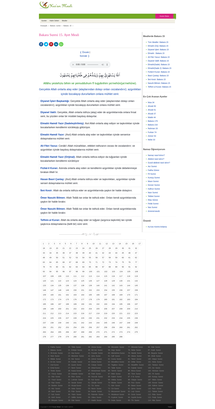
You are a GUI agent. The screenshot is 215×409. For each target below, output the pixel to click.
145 (136, 285)
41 (96, 253)
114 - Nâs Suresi (154, 400)
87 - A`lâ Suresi (134, 377)
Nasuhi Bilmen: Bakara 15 (159, 83)
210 (136, 309)
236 (136, 318)
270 (98, 332)
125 (82, 281)
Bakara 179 (153, 121)
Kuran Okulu (164, 16)
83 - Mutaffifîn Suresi (136, 365)
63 (44, 262)
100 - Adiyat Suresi (155, 359)
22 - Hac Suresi (74, 353)
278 (59, 337)
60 (123, 257)
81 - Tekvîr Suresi (134, 359)
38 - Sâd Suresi (74, 400)
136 (67, 285)
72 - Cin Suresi (113, 389)
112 (82, 276)
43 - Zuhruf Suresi (95, 359)
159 (44, 295)
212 (52, 313)
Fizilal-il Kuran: (49, 168)
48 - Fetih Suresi (94, 374)
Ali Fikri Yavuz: (49, 145)
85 (90, 267)
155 (113, 290)
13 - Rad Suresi (54, 383)
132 (136, 281)
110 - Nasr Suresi (154, 389)
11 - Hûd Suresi (54, 377)
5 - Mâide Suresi (54, 359)
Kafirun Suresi (154, 189)
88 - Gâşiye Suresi (135, 380)
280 (75, 337)
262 (136, 327)
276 (44, 337)
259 (113, 327)
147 (52, 290)
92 (136, 267)
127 (98, 281)
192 (98, 304)
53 (77, 257)
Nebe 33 (151, 140)
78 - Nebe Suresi (134, 350)
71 (96, 262)
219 (105, 313)
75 (123, 262)
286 (120, 337)
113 (90, 276)
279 (67, 337)
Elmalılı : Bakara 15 (156, 53)
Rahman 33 (153, 128)
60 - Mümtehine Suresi (116, 353)
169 (120, 295)
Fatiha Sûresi (153, 170)
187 (59, 304)
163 (75, 295)
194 (113, 304)
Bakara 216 (153, 125)
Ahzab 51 (152, 110)
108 (52, 276)
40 (90, 253)
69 (83, 262)
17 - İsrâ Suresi (54, 394)
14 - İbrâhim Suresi (55, 386)
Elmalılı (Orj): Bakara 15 (158, 46)
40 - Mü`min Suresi (95, 350)
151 (82, 290)
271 (105, 332)
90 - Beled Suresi (134, 386)
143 (120, 285)
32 (136, 248)
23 (77, 248)
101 (98, 271)
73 (110, 262)
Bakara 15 (67, 26)
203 (82, 309)
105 (128, 271)
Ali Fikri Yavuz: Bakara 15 (159, 57)
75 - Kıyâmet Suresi (115, 397)
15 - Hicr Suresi (54, 389)
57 (103, 257)
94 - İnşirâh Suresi (134, 397)
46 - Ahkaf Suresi (94, 368)
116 (113, 276)
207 (113, 309)
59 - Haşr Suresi (114, 350)
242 (82, 323)
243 (90, 323)
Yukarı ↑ (170, 407)
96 (64, 271)
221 (120, 313)
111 (75, 276)
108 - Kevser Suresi (155, 383)
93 (44, 271)
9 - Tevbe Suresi (54, 371)
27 (103, 248)
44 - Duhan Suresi (94, 362)
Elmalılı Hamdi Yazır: (52, 134)
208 (120, 309)
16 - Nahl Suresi (54, 391)
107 (44, 276)
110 (67, 276)
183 (128, 299)
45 (123, 253)
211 (44, 313)
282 (90, 337)
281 (82, 337)
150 (75, 290)
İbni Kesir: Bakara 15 (157, 79)
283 (98, 337)
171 (136, 295)
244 (98, 323)
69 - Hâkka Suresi (115, 380)
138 (82, 285)
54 (83, 257)
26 (96, 248)
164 (82, 295)
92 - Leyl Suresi (134, 391)
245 (105, 323)
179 (98, 299)
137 (75, 285)
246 (113, 323)
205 (98, 309)
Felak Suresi (153, 204)
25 (90, 248)
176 (75, 299)
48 (44, 257)
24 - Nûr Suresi (74, 359)
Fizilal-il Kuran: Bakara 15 (159, 72)
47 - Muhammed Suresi (97, 371)
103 (113, 271)
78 (44, 267)
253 (67, 327)
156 (120, 290)
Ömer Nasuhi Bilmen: (53, 197)
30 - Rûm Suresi (74, 377)
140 (98, 285)
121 (52, 281)
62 (136, 257)
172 (44, 299)
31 (129, 248)
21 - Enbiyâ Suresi (75, 350)
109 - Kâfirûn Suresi (155, 386)
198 (44, 309)
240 (67, 323)
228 (75, 318)
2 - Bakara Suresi (54, 350)
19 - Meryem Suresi (55, 400)
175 (67, 299)
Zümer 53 (152, 136)
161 (59, 295)
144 (128, 285)
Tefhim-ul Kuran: (50, 220)
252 (59, 327)
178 (90, 299)
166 (98, 295)
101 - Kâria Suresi (155, 362)
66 (64, 262)
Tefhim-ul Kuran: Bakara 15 (159, 87)
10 (93, 243)
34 (50, 253)
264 (52, 332)
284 (105, 337)
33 (44, 253)
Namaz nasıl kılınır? (156, 155)
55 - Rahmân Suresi (95, 394)
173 (52, 299)
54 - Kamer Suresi (95, 391)
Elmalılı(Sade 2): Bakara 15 (159, 68)
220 (113, 313)
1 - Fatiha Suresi (54, 347)
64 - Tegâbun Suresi (115, 365)
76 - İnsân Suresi (114, 400)
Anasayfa (43, 26)
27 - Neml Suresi (74, 368)
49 (50, 257)
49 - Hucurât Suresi (95, 377)
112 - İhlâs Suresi (154, 394)
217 (90, 313)
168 (113, 295)
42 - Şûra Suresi (94, 356)
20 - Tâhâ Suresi (74, 347)
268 (82, 332)
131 (128, 281)
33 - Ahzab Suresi (74, 386)
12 (107, 243)
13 (113, 243)
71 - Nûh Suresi (114, 386)
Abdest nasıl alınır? (156, 159)
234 (120, 318)
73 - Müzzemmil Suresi (116, 391)
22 (70, 248)
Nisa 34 (151, 102)
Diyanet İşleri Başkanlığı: (55, 101)
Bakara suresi (55, 26)
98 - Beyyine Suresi (155, 353)
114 (98, 276)
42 (103, 253)
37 (70, 253)
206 (105, 309)
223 (136, 313)
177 (82, 299)
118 (128, 276)
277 (52, 337)
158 (136, 290)
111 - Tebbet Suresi (155, 391)
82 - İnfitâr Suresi (134, 362)
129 (113, 281)
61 (129, 257)
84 (83, 267)
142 (113, 285)
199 (52, 309)
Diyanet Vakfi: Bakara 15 (158, 61)
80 (57, 267)
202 (75, 309)
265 (59, 332)
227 (67, 318)
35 (57, 253)
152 (90, 290)
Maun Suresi (153, 181)
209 (128, 309)
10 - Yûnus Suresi (55, 374)
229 (82, 318)
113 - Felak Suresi (155, 397)
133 (44, 285)
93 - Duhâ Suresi (134, 394)
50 (57, 257)
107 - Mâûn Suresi (155, 380)
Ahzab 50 (152, 106)
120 (44, 281)
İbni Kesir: (46, 190)
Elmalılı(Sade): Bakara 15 (159, 64)
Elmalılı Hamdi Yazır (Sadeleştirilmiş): (62, 123)
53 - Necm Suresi (94, 389)
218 (98, 313)
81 (64, 267)
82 (70, 267)
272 (113, 332)
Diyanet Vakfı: (48, 112)
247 (120, 323)
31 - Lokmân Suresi (75, 380)
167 (105, 295)
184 (136, 299)
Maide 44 (152, 117)
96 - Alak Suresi (154, 347)
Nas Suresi (152, 207)
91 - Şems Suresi (134, 389)
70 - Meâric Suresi (115, 383)
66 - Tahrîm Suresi (115, 371)
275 (136, 332)
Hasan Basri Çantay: (52, 179)
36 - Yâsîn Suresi (74, 394)
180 (105, 299)
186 (52, 304)
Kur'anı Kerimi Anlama (157, 227)
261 (128, 327)
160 (52, 295)
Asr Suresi (152, 166)
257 (98, 327)
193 (105, 304)
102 (105, 271)
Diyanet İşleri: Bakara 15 (158, 49)
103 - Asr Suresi (154, 368)
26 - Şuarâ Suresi (74, 365)
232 (105, 318)
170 (128, 295)
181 (113, 299)
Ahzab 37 (152, 114)
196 (128, 304)
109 (59, 276)
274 (128, 332)
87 (103, 267)
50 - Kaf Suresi (93, 380)
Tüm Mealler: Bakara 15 (158, 42)
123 (67, 281)
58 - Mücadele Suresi (116, 347)
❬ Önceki (84, 52)
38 (77, 253)
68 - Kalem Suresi (115, 377)
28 (110, 248)
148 (59, 290)
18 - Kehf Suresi (54, 397)
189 (75, 304)
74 (116, 262)
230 (90, 318)
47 (136, 253)
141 (105, 285)
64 (50, 262)
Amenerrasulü (154, 211)
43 (110, 253)
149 (67, 290)
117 (120, 276)
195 (120, 304)
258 (105, 327)
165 (90, 295)
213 (59, 313)
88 (110, 267)
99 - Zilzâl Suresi (154, 356)
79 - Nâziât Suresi (135, 353)
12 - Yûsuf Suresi (54, 380)
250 (44, 327)
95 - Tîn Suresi (133, 400)
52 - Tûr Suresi (93, 386)
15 (126, 243)
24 (83, 248)
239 (59, 323)
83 (77, 267)
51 (64, 257)
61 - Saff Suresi (114, 356)
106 (136, 271)
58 (110, 257)
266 (67, 332)
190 (82, 304)
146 (44, 290)
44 (116, 253)
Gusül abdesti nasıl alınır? (159, 163)
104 (121, 271)
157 (128, 290)
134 (52, 285)
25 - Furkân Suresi (75, 362)
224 (44, 318)
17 (139, 243)
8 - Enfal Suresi (53, 368)
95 (57, 271)
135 (59, 285)
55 (90, 257)
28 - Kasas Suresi (74, 371)
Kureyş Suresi (154, 177)
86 (96, 267)
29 (116, 248)
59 (116, 257)
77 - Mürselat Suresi (135, 347)
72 (103, 262)
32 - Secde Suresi (75, 383)
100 (90, 271)
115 (105, 276)
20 (57, 248)
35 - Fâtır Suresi (74, 391)
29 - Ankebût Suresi (75, 374)
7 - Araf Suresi (53, 365)
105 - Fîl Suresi (154, 374)
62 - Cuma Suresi (114, 359)
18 (44, 248)
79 (50, 267)
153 (98, 290)
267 (75, 332)
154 (105, 290)
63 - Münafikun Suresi (116, 362)
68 (77, 262)
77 (136, 262)
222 (128, 313)
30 (123, 248)
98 (77, 271)
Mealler (64, 21)
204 (90, 309)
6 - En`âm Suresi (54, 362)
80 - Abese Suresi (135, 356)
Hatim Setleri (54, 21)
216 (82, 313)
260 (120, 327)
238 (52, 323)
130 (120, 281)
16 (133, 243)
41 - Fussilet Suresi (95, 353)
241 (75, 323)
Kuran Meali (57, 407)
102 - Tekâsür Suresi (155, 365)
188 (67, 304)
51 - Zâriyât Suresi (95, 383)
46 (129, 253)
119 (136, 276)
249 (136, 323)
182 (120, 299)
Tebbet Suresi (154, 196)
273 (120, 332)
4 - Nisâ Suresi (53, 356)
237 (44, 323)
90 (123, 267)
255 (82, 327)
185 (44, 304)
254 (75, 327)
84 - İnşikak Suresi (135, 368)
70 (90, 262)
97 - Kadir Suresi (154, 350)
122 (59, 281)
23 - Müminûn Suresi (76, 356)
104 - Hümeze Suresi (156, 371)
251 (52, 327)
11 (100, 243)
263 (44, 332)
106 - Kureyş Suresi (155, 377)
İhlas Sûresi (153, 200)
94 (50, 271)
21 (64, 248)
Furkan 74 (152, 132)
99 (83, 271)
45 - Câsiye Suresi (95, 365)
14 (120, 243)
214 (67, 313)
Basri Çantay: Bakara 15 (158, 75)
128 (105, 281)
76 (129, 262)
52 (70, 257)
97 (70, 271)
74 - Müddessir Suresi (116, 394)
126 (90, 281)
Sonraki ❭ (85, 56)
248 (128, 323)
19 (50, 248)
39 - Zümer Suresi (94, 347)
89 (116, 267)
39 (83, 253)
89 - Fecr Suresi (134, 383)
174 (59, 299)
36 (64, 253)
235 (128, 318)
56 (96, 257)
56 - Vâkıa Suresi (94, 397)
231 (98, 318)
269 (90, 332)
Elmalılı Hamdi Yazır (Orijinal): (57, 157)
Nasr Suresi (153, 192)
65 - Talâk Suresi (114, 368)
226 (59, 318)
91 (129, 267)
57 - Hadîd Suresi (94, 400)
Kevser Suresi (154, 185)
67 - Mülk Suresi (114, 374)
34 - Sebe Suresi (74, 389)
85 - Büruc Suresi (134, 371)
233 (113, 318)
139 (90, 285)
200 (59, 309)
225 (52, 318)
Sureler (44, 21)
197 (136, 304)
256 (90, 327)
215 (75, 313)
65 (57, 262)
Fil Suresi (152, 174)
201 (67, 309)
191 (90, 304)
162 (67, 295)
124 (75, 281)
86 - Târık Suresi (134, 374)
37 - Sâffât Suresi (74, 397)
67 (70, 262)
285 (113, 337)
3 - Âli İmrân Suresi (55, 353)
